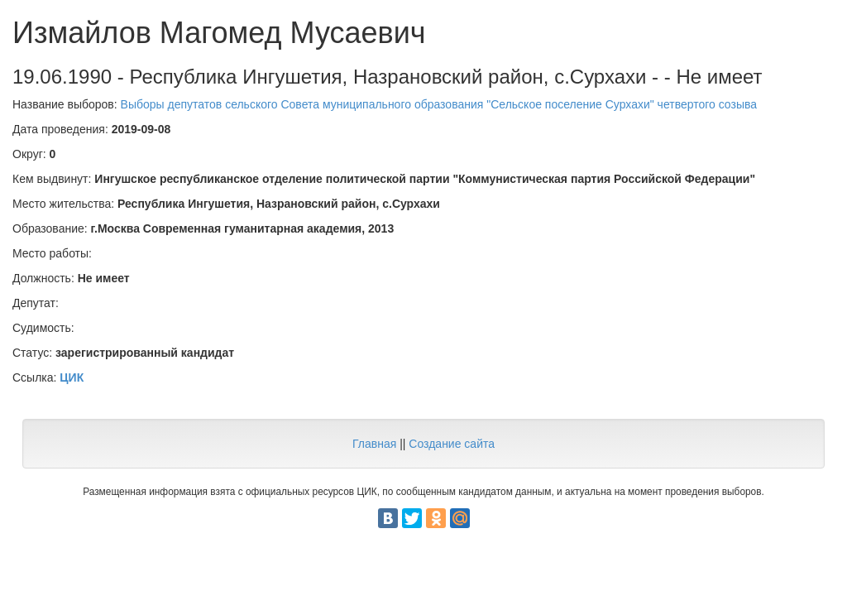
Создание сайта (452, 443)
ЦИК (72, 377)
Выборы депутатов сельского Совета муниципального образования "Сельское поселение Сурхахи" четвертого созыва (439, 104)
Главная (374, 443)
